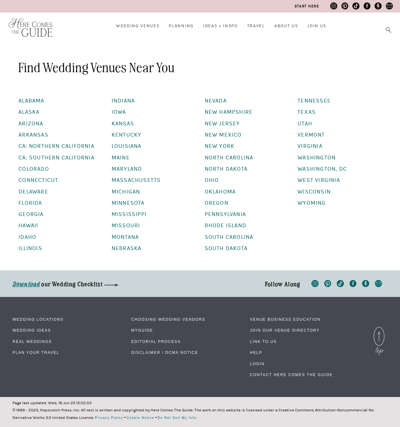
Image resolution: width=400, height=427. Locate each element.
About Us (286, 25)
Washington (317, 157)
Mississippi (129, 214)
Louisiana (127, 146)
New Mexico (223, 135)
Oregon (216, 203)
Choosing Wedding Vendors (168, 319)
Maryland (127, 169)
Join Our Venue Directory (285, 330)
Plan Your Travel (35, 352)
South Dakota (226, 248)
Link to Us (263, 341)
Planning (181, 25)
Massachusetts (136, 180)
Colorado (33, 169)
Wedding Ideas (31, 330)
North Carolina (229, 157)
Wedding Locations (38, 319)
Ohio (212, 180)
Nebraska (127, 248)
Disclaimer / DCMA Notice (164, 352)
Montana (125, 237)
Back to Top (379, 330)
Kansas (123, 123)
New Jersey (222, 123)
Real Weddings (32, 341)
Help (256, 352)
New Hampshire (229, 112)
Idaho (27, 237)
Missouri (126, 225)
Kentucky (127, 135)
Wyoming (312, 203)
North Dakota (226, 169)
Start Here (306, 6)
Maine (121, 157)
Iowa (119, 112)
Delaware (33, 191)
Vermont (311, 135)
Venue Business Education (285, 319)
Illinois (30, 248)
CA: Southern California (56, 157)
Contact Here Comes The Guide (291, 375)
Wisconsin (314, 191)
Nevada (216, 101)
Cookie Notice (140, 418)
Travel (256, 25)
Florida (30, 203)
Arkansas (33, 135)
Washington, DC (322, 169)
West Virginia (319, 180)
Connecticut (38, 180)
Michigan (126, 191)
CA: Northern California (56, 146)
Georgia (30, 214)
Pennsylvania (225, 214)
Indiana (123, 101)
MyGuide (142, 330)
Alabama (31, 101)
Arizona (30, 123)
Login (257, 364)
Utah (305, 123)
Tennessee (314, 101)
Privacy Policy (109, 418)
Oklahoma (220, 191)
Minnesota (128, 203)
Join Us (316, 25)
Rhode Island (225, 225)
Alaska (28, 112)
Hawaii (28, 225)
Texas (307, 112)
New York (220, 146)
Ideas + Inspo (220, 25)
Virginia (310, 146)
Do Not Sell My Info (177, 418)
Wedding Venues (138, 25)
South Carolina (229, 237)
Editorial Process (156, 341)
